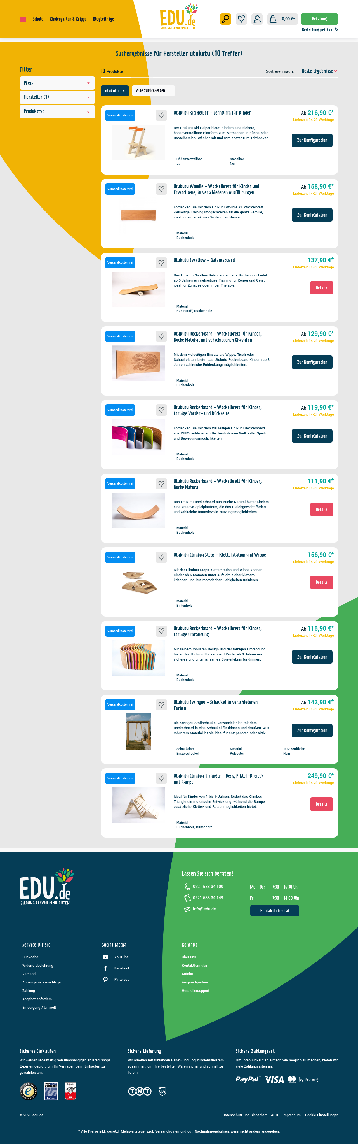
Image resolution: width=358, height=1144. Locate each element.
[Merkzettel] (241, 19)
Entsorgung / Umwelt (39, 1007)
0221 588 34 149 (202, 898)
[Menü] (23, 19)
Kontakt (189, 944)
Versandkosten (167, 1131)
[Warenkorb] (282, 19)
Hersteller (57, 97)
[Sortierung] (316, 71)
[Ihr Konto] (257, 19)
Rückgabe (30, 957)
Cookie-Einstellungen (321, 1115)
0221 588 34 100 (202, 886)
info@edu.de (199, 909)
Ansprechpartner (195, 982)
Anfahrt (187, 973)
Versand (29, 973)
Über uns (189, 957)
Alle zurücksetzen (150, 90)
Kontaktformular (274, 910)
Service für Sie (36, 944)
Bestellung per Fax (321, 29)
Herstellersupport (195, 990)
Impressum (291, 1115)
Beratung (319, 19)
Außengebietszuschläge (41, 982)
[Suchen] (225, 19)
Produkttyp (57, 111)
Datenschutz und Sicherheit (245, 1115)
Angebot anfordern (37, 999)
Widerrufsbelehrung (37, 965)
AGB (274, 1115)
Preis (57, 83)
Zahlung (28, 990)
